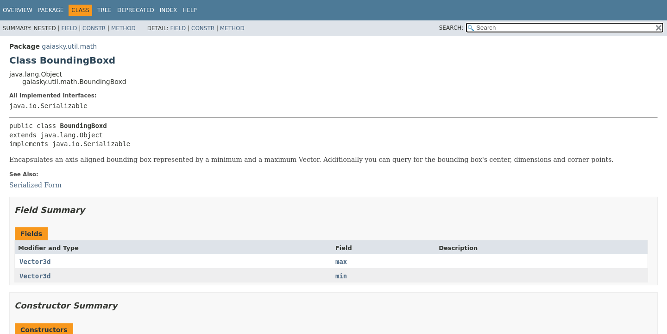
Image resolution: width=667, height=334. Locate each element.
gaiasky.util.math (69, 46)
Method (123, 28)
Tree (104, 10)
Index (168, 10)
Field (69, 28)
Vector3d (34, 261)
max (341, 261)
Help (189, 10)
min (341, 276)
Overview (17, 10)
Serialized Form (35, 185)
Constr (94, 28)
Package (50, 10)
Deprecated (135, 10)
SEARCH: (451, 28)
